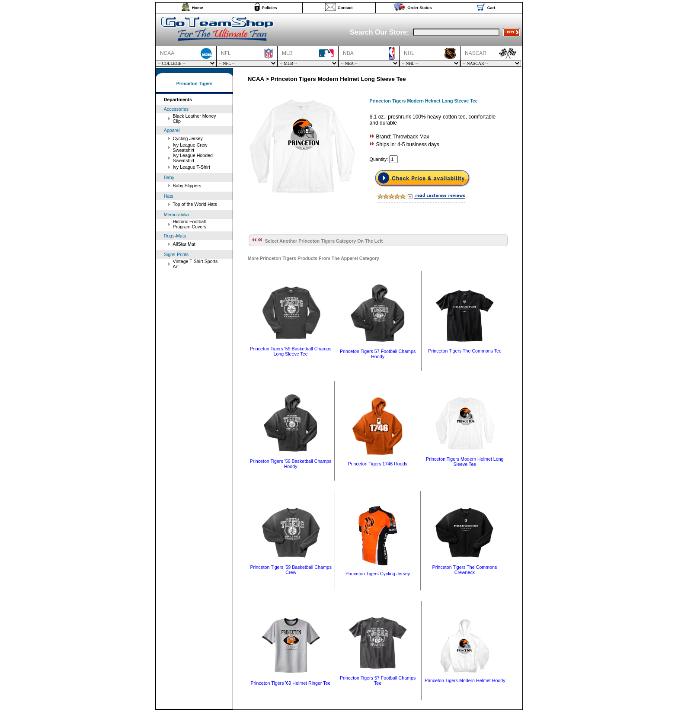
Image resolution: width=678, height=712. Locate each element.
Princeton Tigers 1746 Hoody (377, 463)
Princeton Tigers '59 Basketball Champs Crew (291, 569)
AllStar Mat (184, 244)
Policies (269, 8)
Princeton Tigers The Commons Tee (465, 350)
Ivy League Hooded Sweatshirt (193, 158)
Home (197, 8)
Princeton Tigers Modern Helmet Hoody (465, 680)
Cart (491, 8)
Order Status (419, 8)
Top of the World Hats (195, 204)
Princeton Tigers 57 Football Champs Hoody (378, 354)
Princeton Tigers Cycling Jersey (377, 573)
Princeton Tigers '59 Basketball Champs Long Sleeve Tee (291, 351)
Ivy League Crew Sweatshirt (190, 147)
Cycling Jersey (188, 138)
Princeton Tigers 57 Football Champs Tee (378, 680)
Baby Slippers (187, 185)
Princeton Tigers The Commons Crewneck (464, 569)
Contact (345, 8)
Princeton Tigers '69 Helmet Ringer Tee (291, 683)
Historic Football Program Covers (190, 224)
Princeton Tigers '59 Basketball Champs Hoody (291, 464)
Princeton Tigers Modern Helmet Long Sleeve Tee (464, 461)
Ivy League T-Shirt (191, 167)
